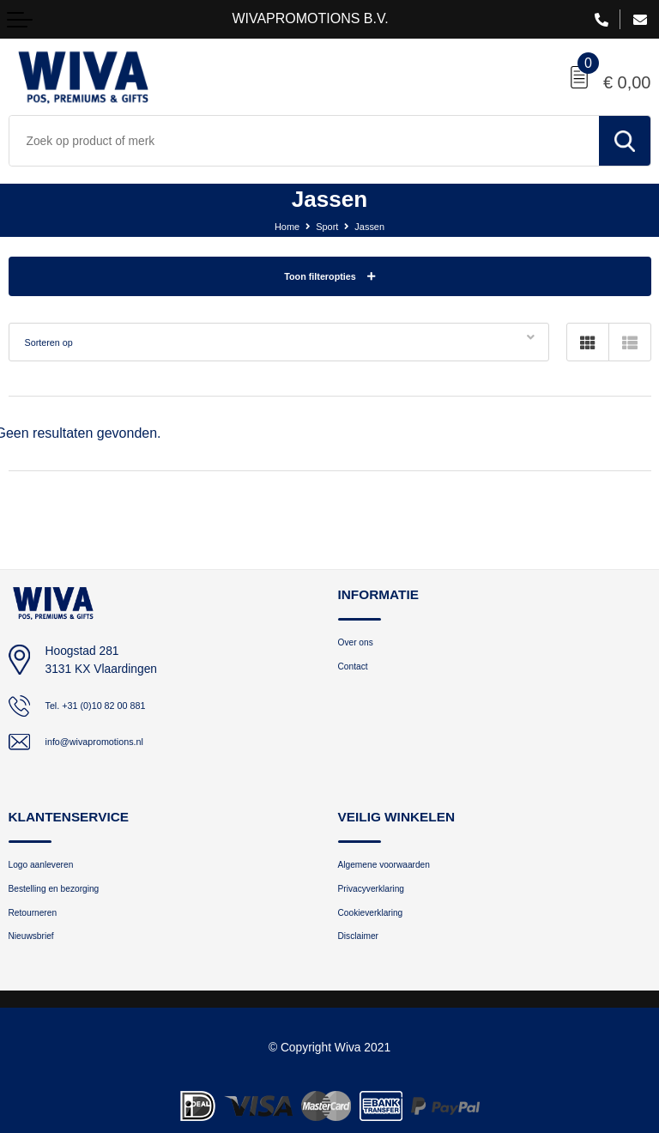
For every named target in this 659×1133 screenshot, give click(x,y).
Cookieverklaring (379, 922)
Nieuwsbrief (38, 948)
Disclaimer (364, 948)
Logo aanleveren (50, 867)
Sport (326, 226)
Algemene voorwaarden (397, 867)
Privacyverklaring (380, 894)
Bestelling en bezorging (67, 894)
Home (280, 226)
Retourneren (40, 922)
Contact (357, 671)
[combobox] (304, 141)
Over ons (361, 644)
